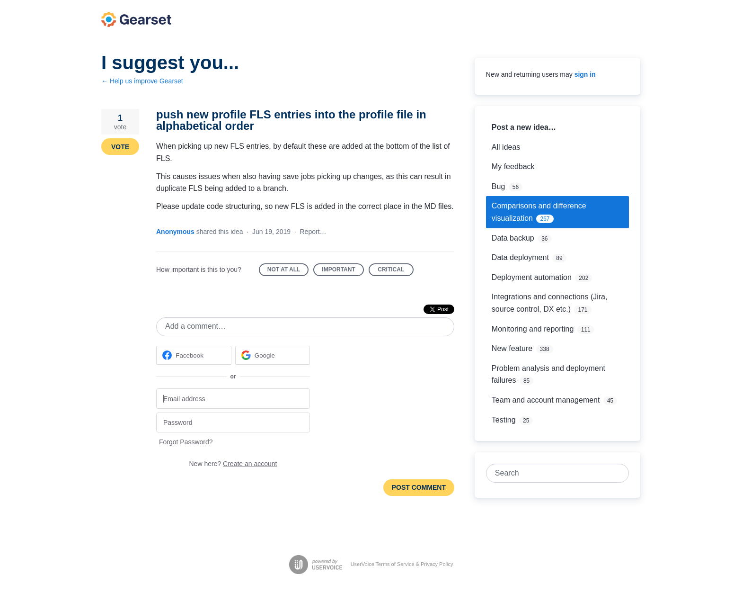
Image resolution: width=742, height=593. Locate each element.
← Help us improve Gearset (142, 81)
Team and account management (546, 400)
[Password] (233, 423)
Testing (504, 420)
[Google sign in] (272, 355)
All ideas (506, 147)
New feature (512, 348)
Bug (498, 186)
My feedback (513, 166)
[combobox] (552, 473)
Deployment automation (532, 277)
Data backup (513, 238)
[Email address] (233, 398)
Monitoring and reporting (533, 329)
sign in (585, 74)
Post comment (419, 487)
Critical (396, 271)
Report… (313, 231)
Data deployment (520, 257)
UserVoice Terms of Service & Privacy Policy (402, 564)
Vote (120, 147)
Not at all (288, 271)
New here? (233, 463)
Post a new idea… (524, 127)
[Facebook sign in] (193, 355)
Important (342, 271)
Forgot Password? (186, 442)
